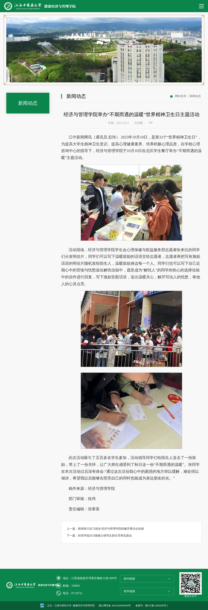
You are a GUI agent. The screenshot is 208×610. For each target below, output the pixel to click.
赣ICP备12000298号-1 (156, 605)
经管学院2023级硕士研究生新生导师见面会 (105, 535)
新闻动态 (195, 96)
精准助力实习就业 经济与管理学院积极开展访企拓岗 (111, 528)
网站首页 (180, 96)
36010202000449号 (121, 605)
